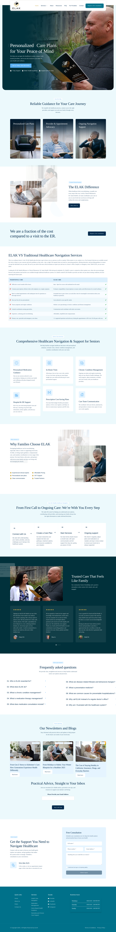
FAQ (65, 5)
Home (36, 5)
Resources (59, 5)
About (51, 5)
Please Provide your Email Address (58, 794)
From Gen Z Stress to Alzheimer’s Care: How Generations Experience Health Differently (25, 767)
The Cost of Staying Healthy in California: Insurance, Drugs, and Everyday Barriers (88, 768)
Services (44, 5)
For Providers (73, 5)
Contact (81, 5)
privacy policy (84, 872)
